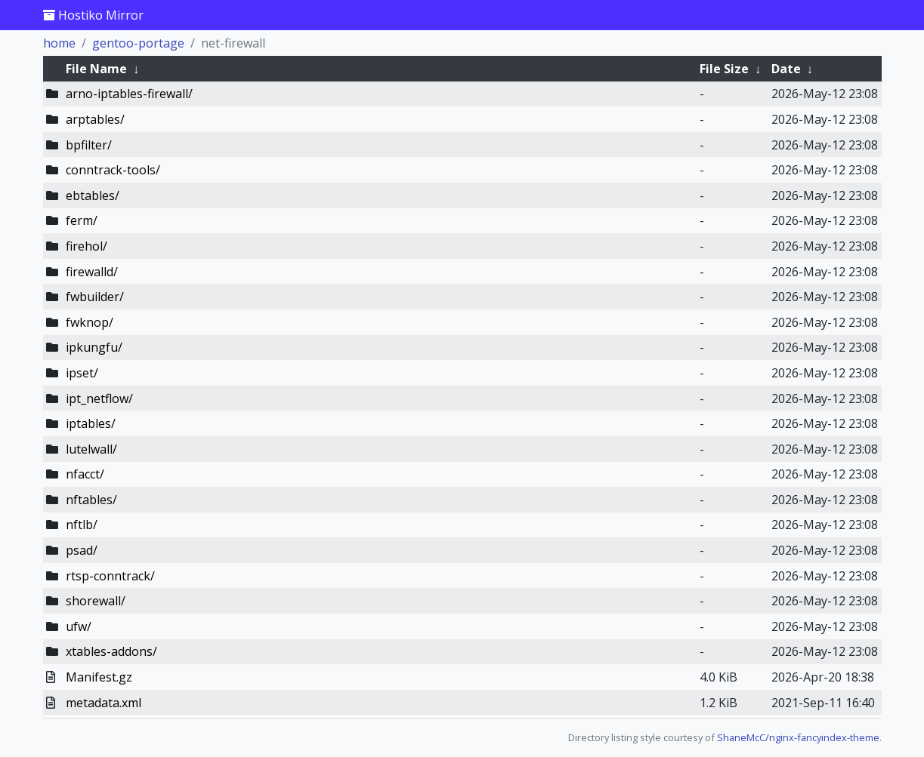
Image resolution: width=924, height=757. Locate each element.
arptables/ (95, 119)
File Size (724, 68)
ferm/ (81, 220)
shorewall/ (95, 600)
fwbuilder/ (95, 296)
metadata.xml (103, 702)
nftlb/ (81, 524)
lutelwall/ (91, 449)
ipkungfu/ (94, 347)
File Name (96, 68)
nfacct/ (85, 474)
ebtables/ (92, 195)
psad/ (81, 550)
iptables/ (91, 423)
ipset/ (82, 373)
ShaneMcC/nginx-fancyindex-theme (798, 737)
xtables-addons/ (111, 651)
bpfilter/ (89, 145)
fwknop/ (89, 322)
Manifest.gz (99, 677)
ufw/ (78, 626)
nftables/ (91, 499)
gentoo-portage (138, 43)
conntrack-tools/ (113, 170)
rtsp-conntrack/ (110, 576)
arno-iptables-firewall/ (129, 93)
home (59, 43)
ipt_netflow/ (99, 398)
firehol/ (86, 246)
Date (786, 68)
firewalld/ (92, 271)
